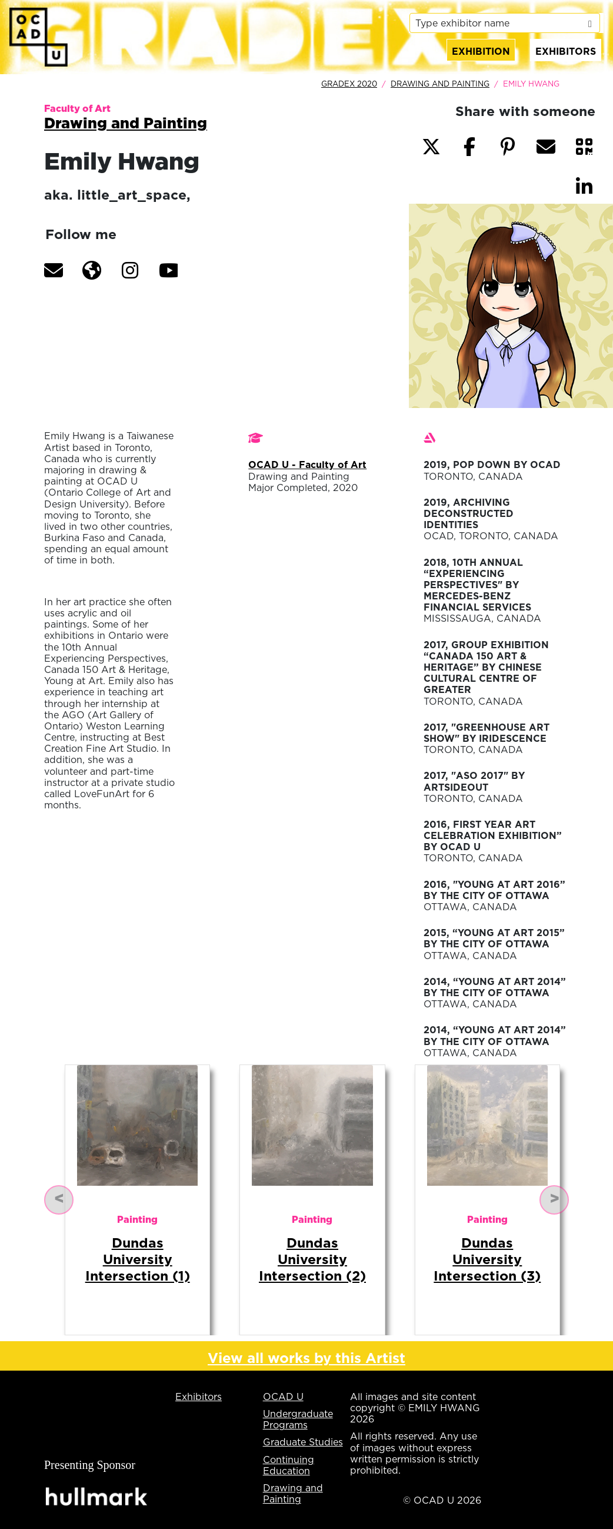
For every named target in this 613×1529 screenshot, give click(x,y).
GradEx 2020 (349, 83)
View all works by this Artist (306, 1358)
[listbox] (504, 23)
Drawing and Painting (440, 83)
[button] (53, 270)
